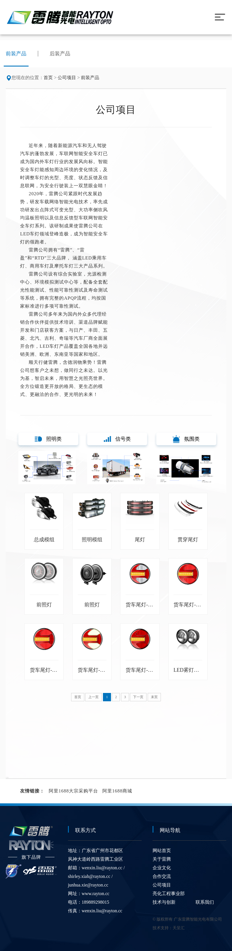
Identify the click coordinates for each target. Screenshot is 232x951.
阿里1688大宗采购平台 (73, 789)
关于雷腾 (162, 857)
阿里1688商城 (117, 789)
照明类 (48, 439)
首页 (48, 77)
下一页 (138, 696)
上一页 (93, 696)
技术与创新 (164, 900)
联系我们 (205, 900)
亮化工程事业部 (169, 892)
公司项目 (67, 77)
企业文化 (162, 866)
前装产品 (90, 77)
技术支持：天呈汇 (169, 926)
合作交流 (162, 874)
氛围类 (186, 439)
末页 (154, 696)
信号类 (117, 439)
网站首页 (162, 849)
